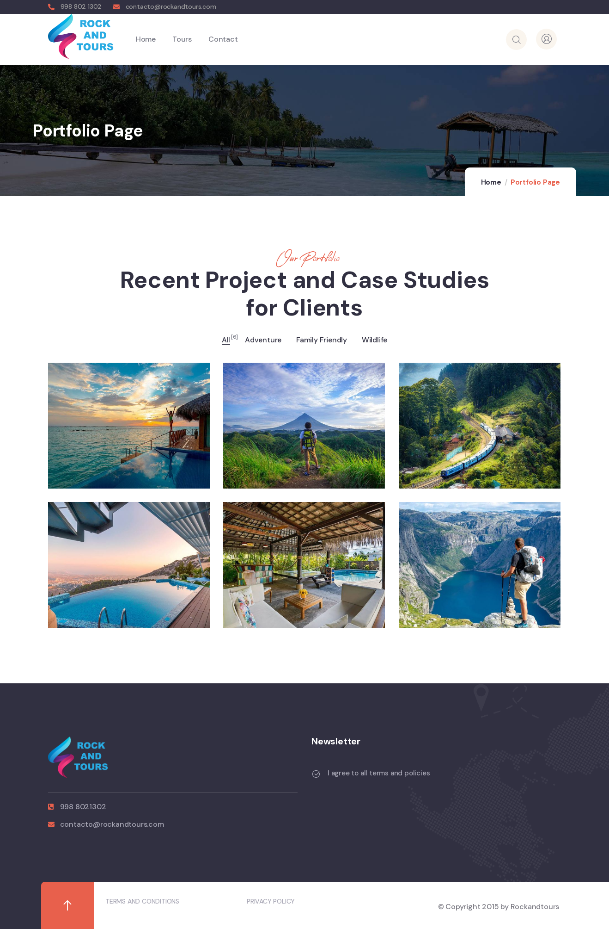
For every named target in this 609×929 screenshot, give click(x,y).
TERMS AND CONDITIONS (142, 901)
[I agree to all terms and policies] (316, 774)
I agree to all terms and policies (379, 773)
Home (491, 182)
